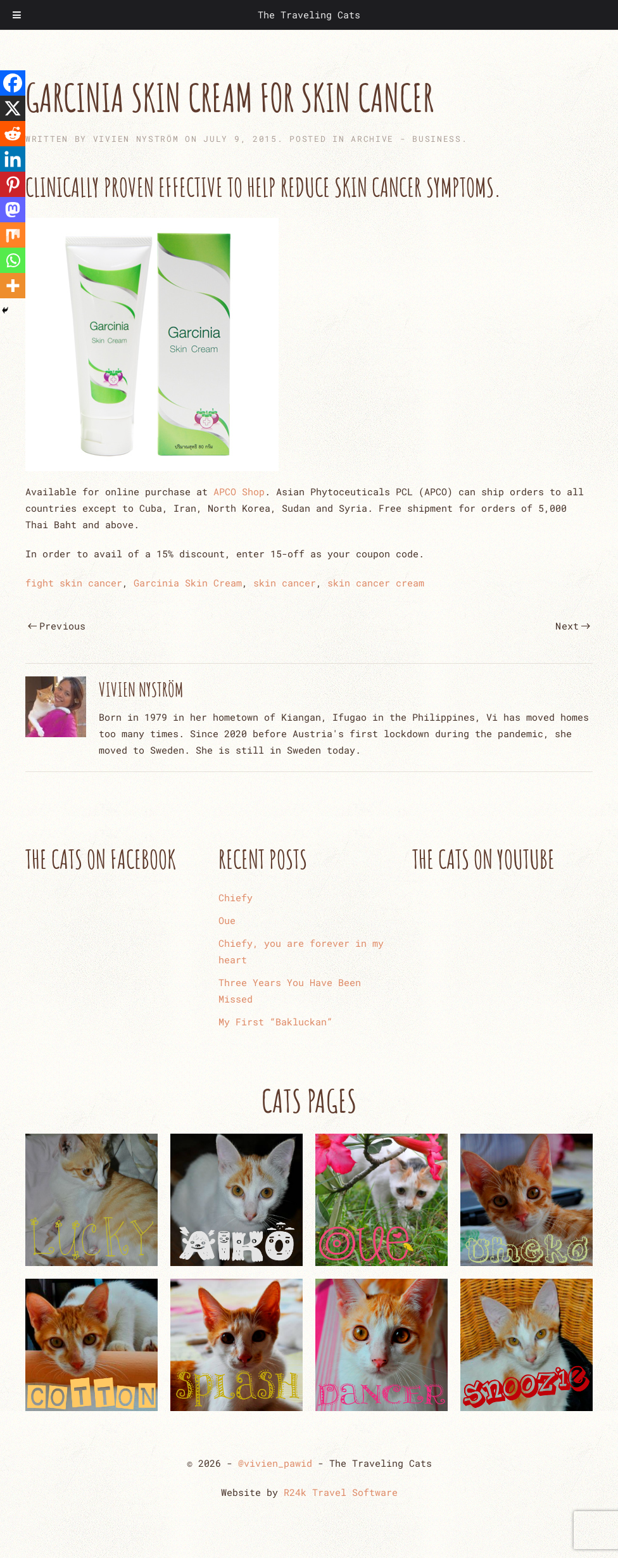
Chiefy (235, 897)
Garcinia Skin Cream (188, 582)
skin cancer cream (375, 582)
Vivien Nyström (136, 138)
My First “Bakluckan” (275, 1021)
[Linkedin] (12, 159)
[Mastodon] (12, 209)
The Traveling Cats (309, 14)
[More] (12, 285)
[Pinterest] (12, 184)
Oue (227, 920)
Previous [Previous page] (56, 625)
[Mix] (12, 235)
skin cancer (284, 582)
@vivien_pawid (275, 1463)
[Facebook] (12, 83)
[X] (12, 108)
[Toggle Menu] (17, 15)
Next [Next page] (572, 625)
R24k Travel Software (341, 1492)
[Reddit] (12, 133)
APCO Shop (239, 491)
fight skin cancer (73, 582)
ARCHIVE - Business (406, 138)
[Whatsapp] (12, 260)
